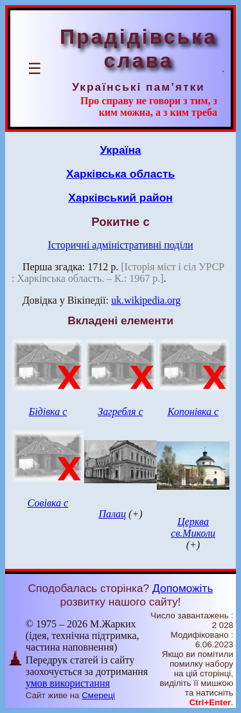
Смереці (98, 695)
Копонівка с (193, 411)
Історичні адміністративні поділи (120, 244)
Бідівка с (48, 411)
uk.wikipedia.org (146, 300)
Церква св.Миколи (193, 527)
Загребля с (120, 411)
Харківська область (120, 173)
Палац (112, 513)
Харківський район (120, 197)
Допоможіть (182, 588)
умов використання (68, 683)
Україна (120, 150)
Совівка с (48, 502)
